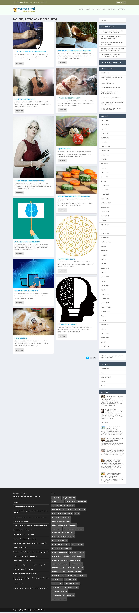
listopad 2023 (105, 199)
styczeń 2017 (105, 347)
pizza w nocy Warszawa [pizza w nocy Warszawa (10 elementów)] (60, 557)
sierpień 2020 (105, 252)
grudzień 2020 (105, 239)
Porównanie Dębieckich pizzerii (22, 561)
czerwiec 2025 (105, 165)
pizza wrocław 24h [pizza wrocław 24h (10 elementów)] (77, 557)
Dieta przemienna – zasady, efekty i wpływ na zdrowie (112, 44)
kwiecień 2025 (105, 173)
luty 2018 (103, 291)
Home (81, 10)
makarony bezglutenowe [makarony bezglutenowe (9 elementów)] (76, 510)
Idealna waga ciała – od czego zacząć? (74, 197)
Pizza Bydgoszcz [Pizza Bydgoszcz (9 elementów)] (77, 545)
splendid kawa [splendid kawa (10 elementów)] (57, 580)
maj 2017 (103, 330)
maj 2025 (103, 169)
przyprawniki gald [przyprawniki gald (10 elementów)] (58, 573)
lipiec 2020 (104, 256)
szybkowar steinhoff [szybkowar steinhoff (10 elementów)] (59, 592)
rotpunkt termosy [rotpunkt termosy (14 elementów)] (74, 573)
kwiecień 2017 (105, 334)
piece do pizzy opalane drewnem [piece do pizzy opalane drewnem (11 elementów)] (63, 538)
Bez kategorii (80, 102)
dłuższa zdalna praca (107, 84)
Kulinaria (111, 10)
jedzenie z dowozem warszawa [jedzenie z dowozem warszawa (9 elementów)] (62, 506)
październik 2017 (106, 308)
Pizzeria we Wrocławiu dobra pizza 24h (25, 540)
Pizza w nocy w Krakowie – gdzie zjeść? (35, 2)
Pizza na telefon (18, 585)
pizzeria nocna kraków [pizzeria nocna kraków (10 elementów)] (60, 565)
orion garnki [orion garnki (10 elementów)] (56, 530)
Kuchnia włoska (99, 10)
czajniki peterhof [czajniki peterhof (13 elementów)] (69, 499)
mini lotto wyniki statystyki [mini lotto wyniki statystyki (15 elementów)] (62, 514)
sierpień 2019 (105, 269)
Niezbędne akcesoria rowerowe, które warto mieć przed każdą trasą (112, 50)
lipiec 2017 (104, 321)
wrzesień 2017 (105, 313)
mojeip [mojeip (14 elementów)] (77, 514)
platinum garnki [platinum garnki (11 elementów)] (76, 565)
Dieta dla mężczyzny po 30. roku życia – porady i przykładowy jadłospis (112, 441)
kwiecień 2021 (105, 226)
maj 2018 (103, 282)
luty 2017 (103, 343)
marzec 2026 (105, 125)
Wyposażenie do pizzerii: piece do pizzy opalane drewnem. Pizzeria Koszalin (31, 579)
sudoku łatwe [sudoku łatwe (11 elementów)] (57, 584)
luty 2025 (103, 182)
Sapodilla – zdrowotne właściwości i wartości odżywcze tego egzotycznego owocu (112, 462)
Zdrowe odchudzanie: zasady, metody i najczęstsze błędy (113, 429)
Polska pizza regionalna (20, 548)
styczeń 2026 (105, 134)
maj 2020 (103, 260)
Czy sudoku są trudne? (67, 325)
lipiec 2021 (104, 221)
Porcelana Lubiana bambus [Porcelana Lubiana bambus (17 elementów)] (61, 569)
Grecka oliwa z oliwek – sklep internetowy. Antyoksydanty (31, 553)
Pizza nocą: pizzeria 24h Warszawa (23, 508)
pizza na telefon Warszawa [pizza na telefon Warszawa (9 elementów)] (61, 549)
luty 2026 (103, 130)
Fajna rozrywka (64, 150)
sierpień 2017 (105, 317)
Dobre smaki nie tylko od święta (23, 570)
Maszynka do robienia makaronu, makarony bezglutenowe (111, 79)
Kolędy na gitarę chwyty (25, 100)
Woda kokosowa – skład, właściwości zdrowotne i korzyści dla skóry (112, 32)
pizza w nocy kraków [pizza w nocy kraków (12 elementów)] (77, 553)
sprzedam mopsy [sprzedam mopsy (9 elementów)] (70, 580)
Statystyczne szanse (66, 260)
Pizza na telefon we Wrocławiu (110, 88)
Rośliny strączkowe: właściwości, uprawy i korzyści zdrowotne (114, 412)
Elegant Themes (25, 611)
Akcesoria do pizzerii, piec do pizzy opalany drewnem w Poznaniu (30, 513)
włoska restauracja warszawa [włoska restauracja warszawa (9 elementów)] (63, 596)
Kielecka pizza (105, 74)
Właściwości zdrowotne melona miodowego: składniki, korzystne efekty (111, 475)
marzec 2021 (105, 230)
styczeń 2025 (105, 186)
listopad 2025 (105, 143)
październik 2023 (106, 204)
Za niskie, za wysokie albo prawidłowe (30, 53)
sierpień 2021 (105, 217)
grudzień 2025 (105, 139)
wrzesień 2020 (105, 247)
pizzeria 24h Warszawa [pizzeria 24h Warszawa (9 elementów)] (60, 561)
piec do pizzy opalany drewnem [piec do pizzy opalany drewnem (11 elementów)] (63, 534)
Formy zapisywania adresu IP (26, 292)
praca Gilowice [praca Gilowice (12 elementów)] (78, 569)
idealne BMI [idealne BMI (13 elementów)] (82, 503)
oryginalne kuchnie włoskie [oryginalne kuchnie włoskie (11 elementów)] (73, 530)
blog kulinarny (105, 423)
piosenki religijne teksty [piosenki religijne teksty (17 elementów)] (60, 545)
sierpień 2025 (105, 156)
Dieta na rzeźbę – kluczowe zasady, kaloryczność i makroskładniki (112, 398)
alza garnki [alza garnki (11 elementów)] (56, 499)
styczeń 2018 (105, 295)
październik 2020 (106, 243)
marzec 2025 (105, 178)
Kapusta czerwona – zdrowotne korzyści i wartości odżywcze (110, 56)
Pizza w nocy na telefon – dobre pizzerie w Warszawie (111, 110)
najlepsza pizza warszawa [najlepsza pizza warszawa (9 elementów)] (61, 522)
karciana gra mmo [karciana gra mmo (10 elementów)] (58, 510)
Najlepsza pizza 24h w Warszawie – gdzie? (26, 575)
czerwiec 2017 (105, 326)
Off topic (121, 10)
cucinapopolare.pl (20, 55)
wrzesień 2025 (105, 152)
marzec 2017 (105, 339)
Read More (19, 64)
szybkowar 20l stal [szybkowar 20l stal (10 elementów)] (71, 588)
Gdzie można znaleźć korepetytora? (30, 182)
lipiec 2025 (104, 160)
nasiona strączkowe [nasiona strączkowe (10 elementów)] (59, 526)
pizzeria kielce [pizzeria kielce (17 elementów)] (75, 561)
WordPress (41, 611)
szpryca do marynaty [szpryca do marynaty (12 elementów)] (72, 584)
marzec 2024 (105, 191)
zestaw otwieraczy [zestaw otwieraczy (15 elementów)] (59, 600)
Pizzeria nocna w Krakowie (21, 522)
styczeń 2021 (105, 234)
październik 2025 (106, 147)
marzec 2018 (105, 286)
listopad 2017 (105, 304)
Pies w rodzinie (21, 339)
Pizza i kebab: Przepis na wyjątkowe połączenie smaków (30, 527)
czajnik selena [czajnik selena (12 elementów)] (70, 503)
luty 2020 (103, 265)
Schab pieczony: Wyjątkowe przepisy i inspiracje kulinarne (112, 104)
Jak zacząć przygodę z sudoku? (27, 243)
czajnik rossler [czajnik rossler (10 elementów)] (57, 503)
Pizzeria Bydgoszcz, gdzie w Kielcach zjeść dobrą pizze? (30, 589)
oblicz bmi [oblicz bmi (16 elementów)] (72, 526)
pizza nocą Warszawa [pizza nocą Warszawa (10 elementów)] (59, 553)
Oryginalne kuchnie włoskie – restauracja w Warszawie (110, 93)
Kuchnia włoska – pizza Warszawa (111, 99)
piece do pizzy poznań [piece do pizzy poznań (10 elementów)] (59, 542)
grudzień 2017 (105, 300)
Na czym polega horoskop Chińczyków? (74, 52)
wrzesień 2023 (105, 208)
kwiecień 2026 (105, 121)
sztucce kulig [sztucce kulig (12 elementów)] (57, 588)
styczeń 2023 (105, 213)
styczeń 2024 (105, 195)
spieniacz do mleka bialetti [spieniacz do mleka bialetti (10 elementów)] (76, 577)
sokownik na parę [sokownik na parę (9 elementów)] (58, 577)
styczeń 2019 (105, 278)
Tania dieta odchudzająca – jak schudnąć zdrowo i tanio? (110, 38)
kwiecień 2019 (105, 273)
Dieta (88, 10)
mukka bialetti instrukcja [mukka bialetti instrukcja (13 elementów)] (61, 518)
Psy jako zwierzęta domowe (69, 99)
